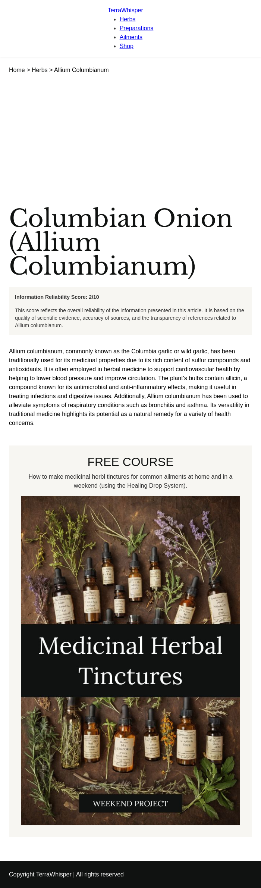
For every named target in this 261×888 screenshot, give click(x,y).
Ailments (131, 37)
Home (17, 70)
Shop (126, 46)
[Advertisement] (130, 130)
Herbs (128, 19)
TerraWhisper (125, 10)
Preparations (137, 28)
